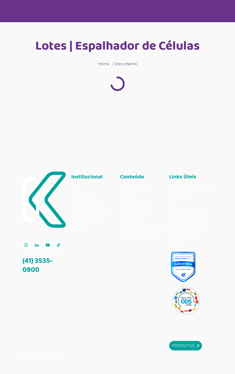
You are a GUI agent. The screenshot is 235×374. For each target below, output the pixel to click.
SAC (172, 201)
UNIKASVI (80, 228)
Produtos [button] (185, 345)
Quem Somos (83, 195)
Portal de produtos (88, 203)
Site (74, 187)
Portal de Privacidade (188, 223)
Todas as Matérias (135, 187)
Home (103, 64)
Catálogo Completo (89, 212)
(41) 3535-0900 (37, 265)
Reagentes (130, 220)
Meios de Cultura (135, 212)
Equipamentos (133, 203)
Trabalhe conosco (87, 220)
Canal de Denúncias (187, 231)
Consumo (129, 195)
